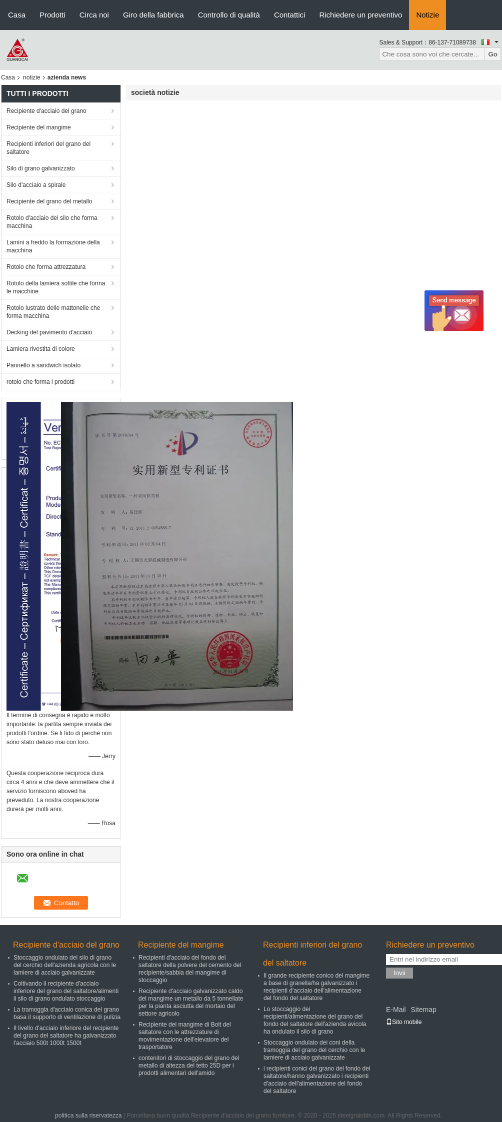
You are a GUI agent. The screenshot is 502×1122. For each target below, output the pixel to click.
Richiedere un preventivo (360, 14)
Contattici (290, 14)
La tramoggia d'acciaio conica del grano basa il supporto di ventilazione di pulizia (67, 1013)
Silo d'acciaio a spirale (36, 184)
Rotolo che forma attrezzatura (46, 266)
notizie (31, 77)
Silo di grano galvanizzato (40, 168)
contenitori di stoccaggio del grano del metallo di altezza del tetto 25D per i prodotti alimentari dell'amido (188, 1066)
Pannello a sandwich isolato (43, 365)
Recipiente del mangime (38, 127)
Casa (17, 14)
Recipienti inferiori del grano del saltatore (48, 147)
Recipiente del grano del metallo (49, 201)
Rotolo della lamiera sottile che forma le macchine (55, 287)
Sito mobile (404, 1022)
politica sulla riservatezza (88, 1115)
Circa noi (94, 14)
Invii (400, 973)
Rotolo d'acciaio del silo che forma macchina (52, 221)
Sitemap (423, 1010)
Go (493, 54)
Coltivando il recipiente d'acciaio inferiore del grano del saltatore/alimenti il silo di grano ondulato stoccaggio (66, 991)
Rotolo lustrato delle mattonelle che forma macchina (53, 311)
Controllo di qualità (229, 14)
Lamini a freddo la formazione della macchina (53, 246)
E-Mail (396, 1010)
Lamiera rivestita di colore (40, 348)
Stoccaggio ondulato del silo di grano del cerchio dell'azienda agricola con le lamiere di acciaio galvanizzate (65, 965)
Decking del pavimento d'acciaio (49, 332)
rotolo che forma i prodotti (40, 381)
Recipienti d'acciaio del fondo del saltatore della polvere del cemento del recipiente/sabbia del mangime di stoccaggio (189, 969)
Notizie (427, 14)
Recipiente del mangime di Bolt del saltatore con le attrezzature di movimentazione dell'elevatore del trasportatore (184, 1036)
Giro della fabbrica (153, 14)
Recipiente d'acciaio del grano (46, 110)
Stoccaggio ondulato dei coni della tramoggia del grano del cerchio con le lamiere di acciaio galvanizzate (314, 1050)
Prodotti (53, 14)
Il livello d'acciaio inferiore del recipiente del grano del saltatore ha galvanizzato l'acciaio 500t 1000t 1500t (66, 1036)
